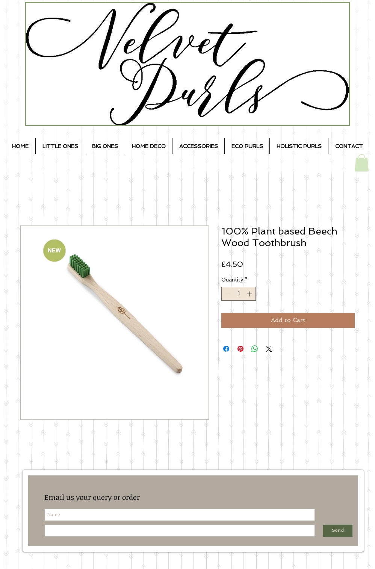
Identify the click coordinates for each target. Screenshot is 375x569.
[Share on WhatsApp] (254, 348)
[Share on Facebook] (226, 348)
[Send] (337, 531)
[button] (361, 163)
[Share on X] (269, 348)
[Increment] (250, 293)
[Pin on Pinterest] (240, 348)
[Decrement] (227, 293)
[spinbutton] (238, 293)
